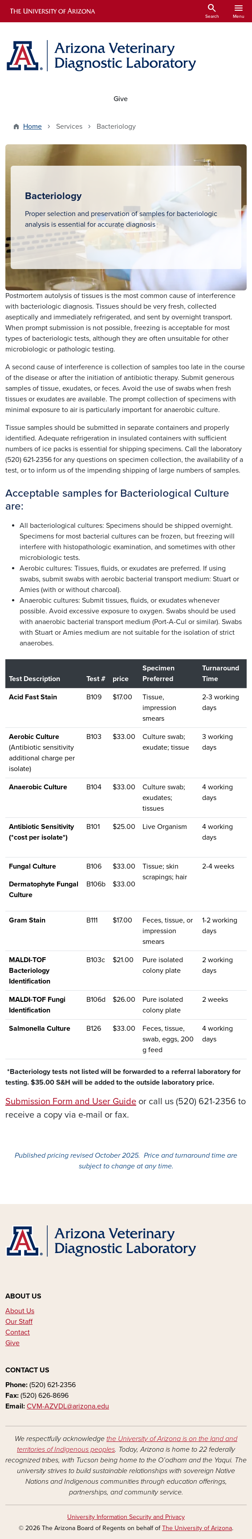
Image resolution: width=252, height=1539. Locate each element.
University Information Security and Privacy (126, 1517)
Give (121, 98)
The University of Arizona (197, 1528)
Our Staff (19, 1321)
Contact (17, 1332)
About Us (19, 1310)
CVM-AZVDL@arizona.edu (68, 1406)
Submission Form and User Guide (70, 1101)
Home (32, 126)
